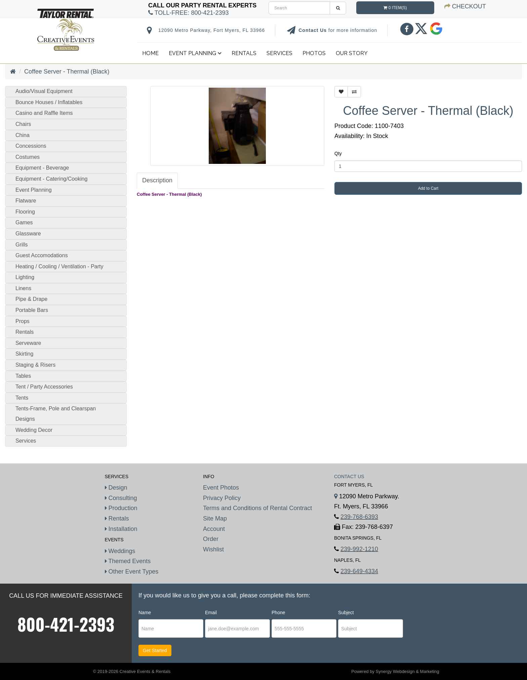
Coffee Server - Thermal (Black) (66, 71)
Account (214, 529)
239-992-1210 (359, 549)
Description (157, 180)
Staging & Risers (35, 365)
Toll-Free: (188, 12)
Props (22, 321)
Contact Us (313, 30)
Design (116, 487)
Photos (314, 53)
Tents (21, 398)
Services (279, 53)
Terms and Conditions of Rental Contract (257, 508)
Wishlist (213, 549)
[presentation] (445, 629)
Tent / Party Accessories (44, 387)
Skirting (24, 354)
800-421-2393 (66, 623)
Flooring (25, 212)
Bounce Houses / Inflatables (48, 102)
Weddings (120, 551)
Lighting (24, 277)
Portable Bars (31, 310)
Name (144, 612)
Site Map (215, 518)
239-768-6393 (359, 516)
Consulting (121, 498)
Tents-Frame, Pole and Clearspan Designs (55, 414)
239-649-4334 (359, 571)
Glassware (28, 233)
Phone (278, 612)
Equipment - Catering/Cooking (51, 179)
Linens (23, 288)
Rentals (244, 53)
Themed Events (128, 561)
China (22, 135)
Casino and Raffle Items (44, 113)
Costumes (27, 157)
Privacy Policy (222, 498)
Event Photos (221, 487)
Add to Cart (428, 188)
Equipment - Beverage (42, 168)
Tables (23, 376)
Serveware (28, 343)
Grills (21, 244)
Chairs (23, 124)
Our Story (352, 53)
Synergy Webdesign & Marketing (407, 671)
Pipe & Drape (31, 299)
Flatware (25, 200)
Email (211, 612)
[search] (299, 7)
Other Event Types (132, 571)
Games (24, 222)
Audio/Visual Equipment (44, 91)
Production (121, 508)
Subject (346, 612)
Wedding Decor (33, 430)
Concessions (30, 146)
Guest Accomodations (41, 255)
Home (150, 53)
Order (210, 539)
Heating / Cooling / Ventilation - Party (59, 266)
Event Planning (195, 53)
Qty (338, 153)
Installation (121, 529)
